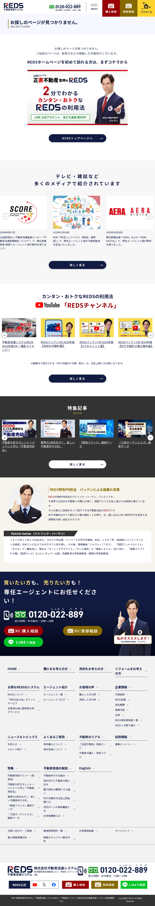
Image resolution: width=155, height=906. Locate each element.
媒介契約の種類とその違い (56, 791)
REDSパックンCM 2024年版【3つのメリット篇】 (97, 344)
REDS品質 (120, 699)
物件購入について (53, 744)
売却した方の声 (87, 699)
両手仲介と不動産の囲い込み (56, 782)
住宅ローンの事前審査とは (56, 808)
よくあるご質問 (54, 737)
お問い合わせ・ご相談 (20, 830)
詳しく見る (77, 265)
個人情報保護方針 (17, 837)
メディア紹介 (15, 749)
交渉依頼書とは (51, 816)
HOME (12, 669)
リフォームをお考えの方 (128, 671)
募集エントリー (123, 744)
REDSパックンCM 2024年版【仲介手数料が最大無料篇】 (136, 344)
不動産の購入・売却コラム (92, 754)
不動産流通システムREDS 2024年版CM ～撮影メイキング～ (18, 346)
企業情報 (121, 687)
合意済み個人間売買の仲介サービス (21, 710)
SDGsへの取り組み (125, 725)
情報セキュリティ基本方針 (56, 839)
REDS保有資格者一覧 (126, 720)
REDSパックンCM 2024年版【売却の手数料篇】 (58, 344)
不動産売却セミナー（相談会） (21, 777)
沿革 (117, 715)
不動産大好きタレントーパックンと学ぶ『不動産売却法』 (18, 446)
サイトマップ (122, 830)
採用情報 (121, 737)
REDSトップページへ (77, 138)
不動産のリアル (89, 737)
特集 (11, 768)
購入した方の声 (87, 694)
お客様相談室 (86, 830)
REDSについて (15, 694)
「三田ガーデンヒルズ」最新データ (135, 444)
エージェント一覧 (53, 694)
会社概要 (120, 704)
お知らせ (12, 744)
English (85, 768)
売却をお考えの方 (91, 669)
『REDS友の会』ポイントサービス (21, 701)
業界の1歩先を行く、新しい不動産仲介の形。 (58, 444)
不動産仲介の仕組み (54, 775)
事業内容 (120, 710)
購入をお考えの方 (55, 669)
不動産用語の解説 (55, 768)
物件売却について (53, 749)
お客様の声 (86, 687)
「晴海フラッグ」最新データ (96, 444)
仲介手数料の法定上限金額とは (56, 800)
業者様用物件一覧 (53, 830)
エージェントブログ (54, 699)
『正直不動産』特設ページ (92, 746)
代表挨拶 (120, 694)
